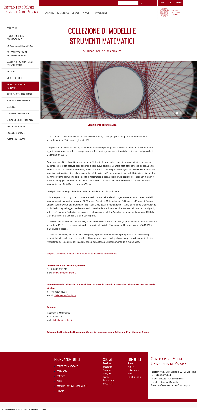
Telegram (107, 373)
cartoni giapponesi (16, 139)
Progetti (87, 12)
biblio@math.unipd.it (62, 320)
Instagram (107, 366)
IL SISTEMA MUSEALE (68, 12)
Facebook (107, 363)
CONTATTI (61, 376)
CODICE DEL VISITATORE (67, 366)
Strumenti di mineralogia (19, 113)
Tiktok (106, 377)
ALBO (59, 381)
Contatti (162, 3)
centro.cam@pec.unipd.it (178, 385)
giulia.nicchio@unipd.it (65, 295)
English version (175, 3)
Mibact (131, 366)
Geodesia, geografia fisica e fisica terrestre (20, 63)
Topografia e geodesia (17, 126)
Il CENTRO (49, 12)
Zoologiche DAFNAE (16, 133)
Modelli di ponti (14, 78)
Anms (130, 363)
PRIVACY (60, 391)
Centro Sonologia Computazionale (15, 38)
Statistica (11, 107)
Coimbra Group (134, 377)
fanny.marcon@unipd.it (64, 273)
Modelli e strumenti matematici (16, 86)
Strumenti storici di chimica (20, 120)
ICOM (130, 373)
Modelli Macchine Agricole (20, 46)
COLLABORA (62, 371)
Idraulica (11, 71)
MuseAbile (101, 12)
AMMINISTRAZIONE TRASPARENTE (72, 386)
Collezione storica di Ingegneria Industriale (18, 54)
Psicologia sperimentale (18, 100)
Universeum (133, 370)
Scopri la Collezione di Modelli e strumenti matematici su (82, 253)
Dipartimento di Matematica (102, 125)
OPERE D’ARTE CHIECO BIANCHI (20, 94)
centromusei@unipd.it (168, 382)
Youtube (107, 370)
